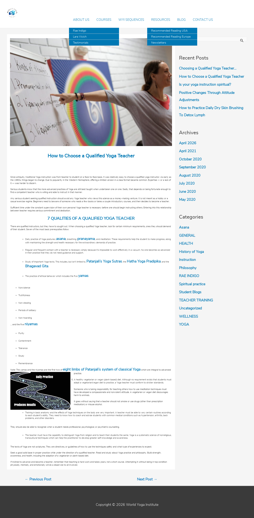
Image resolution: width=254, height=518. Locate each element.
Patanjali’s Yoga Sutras (104, 261)
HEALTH (186, 244)
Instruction (187, 260)
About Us (81, 19)
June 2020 (187, 192)
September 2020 (192, 167)
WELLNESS (188, 316)
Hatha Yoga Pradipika (144, 261)
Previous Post (38, 479)
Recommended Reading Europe (171, 36)
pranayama (86, 239)
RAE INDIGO (189, 276)
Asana (184, 227)
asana (60, 239)
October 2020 (190, 159)
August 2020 (189, 175)
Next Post (147, 479)
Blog (181, 19)
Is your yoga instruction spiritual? (205, 84)
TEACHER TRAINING (196, 300)
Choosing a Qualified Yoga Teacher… (207, 68)
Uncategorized (190, 308)
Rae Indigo (79, 30)
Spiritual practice (192, 284)
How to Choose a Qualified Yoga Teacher (211, 77)
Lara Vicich (80, 36)
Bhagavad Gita (36, 266)
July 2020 (187, 183)
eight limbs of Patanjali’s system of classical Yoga (101, 369)
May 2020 (187, 200)
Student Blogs (190, 292)
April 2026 (187, 143)
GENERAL (187, 236)
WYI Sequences (131, 19)
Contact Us (203, 19)
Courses (103, 19)
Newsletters (158, 42)
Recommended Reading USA (169, 30)
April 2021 (187, 151)
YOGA (184, 324)
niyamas (31, 324)
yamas (83, 276)
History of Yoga (191, 252)
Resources (160, 19)
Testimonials (80, 42)
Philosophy (187, 268)
